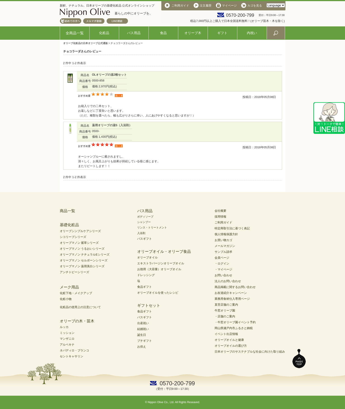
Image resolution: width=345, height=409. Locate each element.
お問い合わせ (223, 275)
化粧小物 (66, 299)
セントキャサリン (71, 356)
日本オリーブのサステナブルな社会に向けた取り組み (250, 351)
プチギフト (144, 340)
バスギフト (144, 238)
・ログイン (222, 263)
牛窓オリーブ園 (225, 310)
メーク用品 (69, 287)
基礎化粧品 (69, 225)
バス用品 (134, 33)
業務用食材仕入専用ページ (232, 298)
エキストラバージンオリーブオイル (160, 263)
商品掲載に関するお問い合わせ (235, 287)
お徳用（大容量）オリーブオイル (159, 269)
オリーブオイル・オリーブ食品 (164, 251)
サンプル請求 (223, 251)
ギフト (222, 33)
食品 (163, 33)
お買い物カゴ (223, 240)
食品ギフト (144, 286)
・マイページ (223, 269)
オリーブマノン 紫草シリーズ (79, 242)
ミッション (67, 333)
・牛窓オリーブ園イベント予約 (235, 322)
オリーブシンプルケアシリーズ (80, 231)
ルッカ (64, 327)
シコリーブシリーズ (73, 237)
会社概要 (220, 210)
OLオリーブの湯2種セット (109, 74)
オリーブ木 (192, 33)
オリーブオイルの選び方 (231, 345)
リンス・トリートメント (152, 227)
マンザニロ (67, 338)
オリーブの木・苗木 (77, 321)
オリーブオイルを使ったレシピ (157, 292)
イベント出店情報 (226, 334)
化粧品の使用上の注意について (80, 307)
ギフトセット (148, 305)
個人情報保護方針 (226, 234)
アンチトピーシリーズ (74, 272)
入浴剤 (141, 233)
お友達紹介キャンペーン (231, 293)
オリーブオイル (147, 257)
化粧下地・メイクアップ (76, 293)
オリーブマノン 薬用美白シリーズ (82, 266)
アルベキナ (67, 344)
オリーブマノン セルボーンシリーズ (84, 260)
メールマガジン (225, 246)
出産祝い (143, 323)
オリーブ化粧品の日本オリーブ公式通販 (85, 43)
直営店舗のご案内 (226, 304)
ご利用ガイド (223, 222)
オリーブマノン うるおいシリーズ (82, 248)
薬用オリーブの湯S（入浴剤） (112, 125)
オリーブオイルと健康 (229, 340)
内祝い (252, 33)
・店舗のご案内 (225, 316)
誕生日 (141, 335)
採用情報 (220, 216)
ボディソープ (145, 216)
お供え (141, 346)
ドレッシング (146, 275)
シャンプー (144, 222)
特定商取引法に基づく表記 (232, 228)
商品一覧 (67, 211)
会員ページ (222, 257)
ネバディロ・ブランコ (74, 350)
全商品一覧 (75, 33)
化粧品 (104, 33)
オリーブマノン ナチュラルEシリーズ (84, 254)
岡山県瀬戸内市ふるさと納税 (234, 328)
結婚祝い (143, 329)
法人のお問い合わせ (228, 281)
